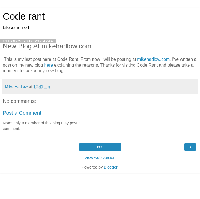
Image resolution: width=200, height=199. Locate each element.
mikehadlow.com (153, 59)
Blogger (110, 167)
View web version (100, 157)
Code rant (24, 16)
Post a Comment (22, 113)
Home (99, 147)
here (48, 65)
